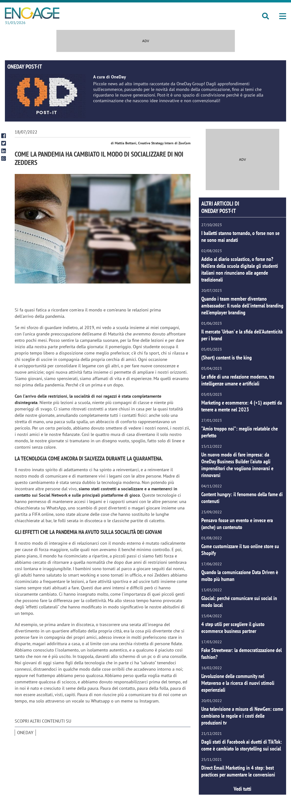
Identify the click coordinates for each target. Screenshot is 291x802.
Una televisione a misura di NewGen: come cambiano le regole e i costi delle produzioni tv (242, 715)
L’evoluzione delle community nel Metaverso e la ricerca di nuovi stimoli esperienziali (237, 683)
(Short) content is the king (226, 357)
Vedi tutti (242, 788)
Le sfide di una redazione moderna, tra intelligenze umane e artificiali (237, 380)
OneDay (25, 732)
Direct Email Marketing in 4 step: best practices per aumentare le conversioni (238, 771)
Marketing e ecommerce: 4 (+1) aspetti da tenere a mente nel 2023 (241, 406)
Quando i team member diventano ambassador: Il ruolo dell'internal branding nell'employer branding (242, 305)
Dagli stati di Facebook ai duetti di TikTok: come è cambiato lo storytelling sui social (241, 745)
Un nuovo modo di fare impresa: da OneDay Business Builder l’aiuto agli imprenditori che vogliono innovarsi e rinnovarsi (237, 465)
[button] (282, 16)
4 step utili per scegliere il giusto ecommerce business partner (233, 627)
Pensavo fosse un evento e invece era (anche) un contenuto (237, 524)
